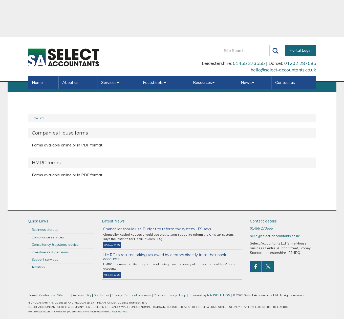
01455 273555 (249, 26)
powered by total (209, 295)
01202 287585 (300, 26)
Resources (203, 45)
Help (182, 295)
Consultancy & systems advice (55, 244)
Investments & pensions (50, 252)
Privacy (117, 295)
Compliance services (48, 237)
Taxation (38, 267)
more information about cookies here (105, 311)
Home (37, 45)
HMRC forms (46, 162)
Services (110, 45)
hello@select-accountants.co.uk (283, 32)
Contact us (285, 45)
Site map (64, 295)
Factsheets (154, 45)
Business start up (45, 230)
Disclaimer (101, 295)
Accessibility (82, 295)
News (247, 45)
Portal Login (301, 12)
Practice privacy (165, 295)
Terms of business (138, 295)
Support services (45, 259)
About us (70, 45)
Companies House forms (60, 133)
